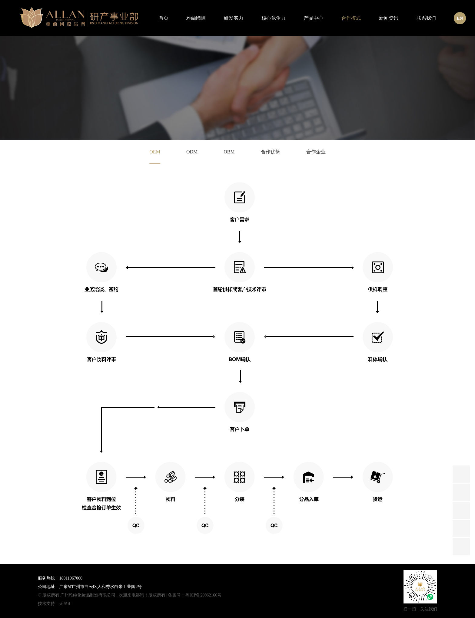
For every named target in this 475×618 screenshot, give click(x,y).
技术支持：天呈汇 (55, 603)
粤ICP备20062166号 (203, 595)
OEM (154, 151)
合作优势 (270, 151)
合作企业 (316, 151)
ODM (192, 151)
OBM (229, 151)
